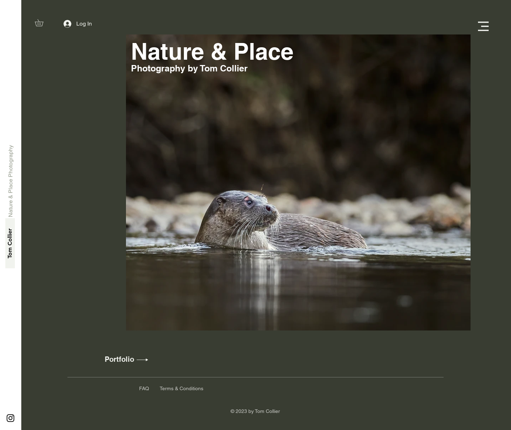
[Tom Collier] (10, 243)
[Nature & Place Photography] (11, 181)
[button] (42, 22)
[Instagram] (10, 418)
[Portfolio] (119, 359)
